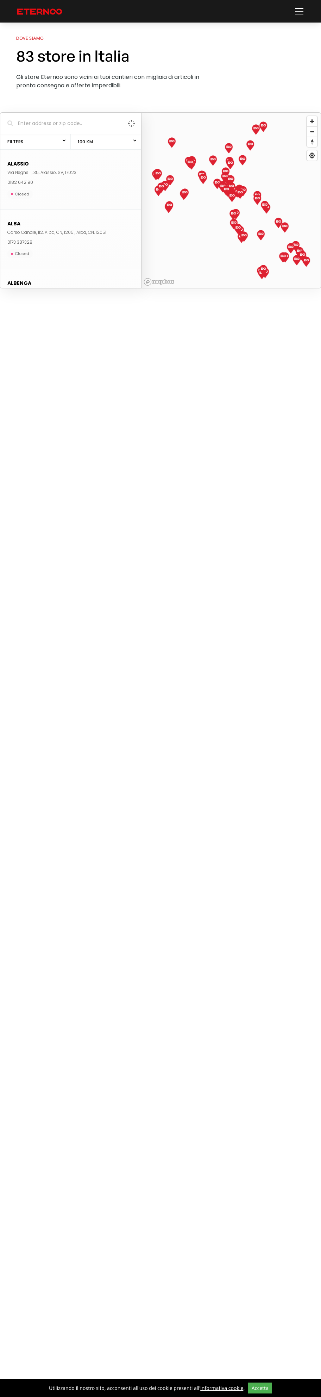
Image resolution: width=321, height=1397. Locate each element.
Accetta (260, 1388)
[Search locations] (65, 123)
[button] (298, 11)
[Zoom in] (312, 121)
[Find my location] (312, 155)
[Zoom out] (312, 131)
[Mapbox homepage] (159, 282)
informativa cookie (221, 1388)
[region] (231, 200)
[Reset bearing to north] (312, 142)
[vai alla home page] (39, 11)
